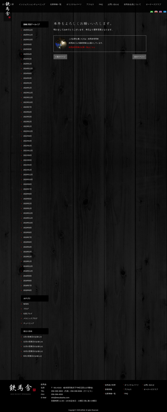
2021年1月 (27, 170)
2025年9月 (27, 44)
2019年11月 (28, 218)
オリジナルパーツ (132, 385)
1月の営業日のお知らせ (32, 337)
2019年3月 (27, 252)
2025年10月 (28, 40)
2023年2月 (27, 122)
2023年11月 (28, 97)
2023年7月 (27, 107)
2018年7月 (27, 286)
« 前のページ (60, 57)
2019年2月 (27, 257)
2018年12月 (28, 266)
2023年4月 (27, 112)
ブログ (26, 309)
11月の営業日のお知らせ (33, 346)
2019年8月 (27, 232)
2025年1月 (27, 64)
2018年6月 (27, 290)
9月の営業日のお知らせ (32, 356)
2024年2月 (27, 83)
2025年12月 (28, 30)
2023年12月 (28, 93)
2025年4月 (27, 54)
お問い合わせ (149, 385)
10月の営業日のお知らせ (33, 351)
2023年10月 (28, 102)
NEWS (26, 304)
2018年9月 (27, 276)
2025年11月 (28, 35)
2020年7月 (27, 189)
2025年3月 (27, 59)
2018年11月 (28, 271)
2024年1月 (27, 88)
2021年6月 (27, 155)
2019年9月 (27, 228)
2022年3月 (27, 141)
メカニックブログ (30, 318)
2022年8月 (27, 136)
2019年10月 (28, 223)
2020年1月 (27, 208)
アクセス (128, 389)
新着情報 (108, 389)
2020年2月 (27, 203)
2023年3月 (27, 117)
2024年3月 (27, 78)
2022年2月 (27, 146)
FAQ (126, 394)
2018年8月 (27, 281)
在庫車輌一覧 (110, 394)
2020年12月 (28, 175)
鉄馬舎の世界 (110, 385)
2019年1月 (27, 261)
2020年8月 (27, 184)
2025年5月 (27, 49)
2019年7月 (27, 237)
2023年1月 (27, 126)
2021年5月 (27, 160)
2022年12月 (28, 131)
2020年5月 (27, 199)
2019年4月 (27, 247)
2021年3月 (27, 165)
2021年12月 (28, 151)
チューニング (28, 323)
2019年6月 (27, 242)
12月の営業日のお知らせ (33, 342)
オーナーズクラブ (151, 389)
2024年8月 (27, 73)
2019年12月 (28, 213)
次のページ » (139, 57)
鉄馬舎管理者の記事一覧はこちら (82, 47)
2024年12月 (28, 68)
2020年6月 (27, 194)
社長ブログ (27, 314)
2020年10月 (28, 179)
